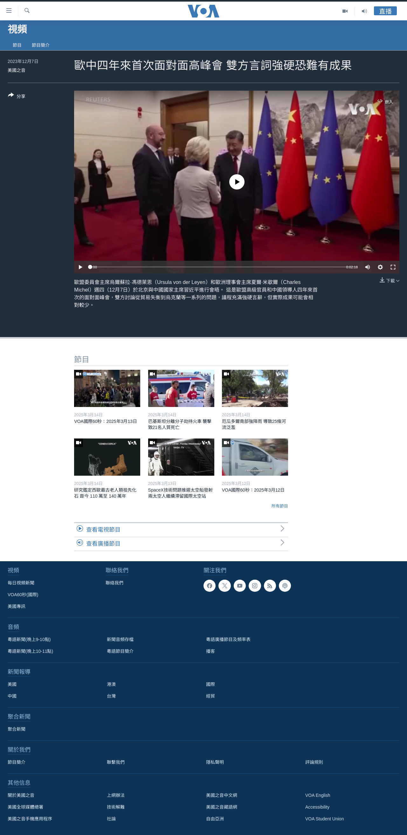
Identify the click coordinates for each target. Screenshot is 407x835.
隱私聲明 (215, 762)
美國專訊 (16, 606)
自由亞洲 (215, 818)
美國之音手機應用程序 (30, 818)
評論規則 (314, 762)
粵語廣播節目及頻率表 (228, 639)
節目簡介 (41, 45)
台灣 (111, 696)
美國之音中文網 (221, 795)
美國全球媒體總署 (25, 807)
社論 (111, 818)
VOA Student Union (324, 818)
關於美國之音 (21, 795)
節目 (17, 45)
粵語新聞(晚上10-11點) (30, 651)
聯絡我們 (114, 582)
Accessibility (317, 807)
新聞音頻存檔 (120, 639)
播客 (210, 651)
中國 (12, 696)
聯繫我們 (116, 762)
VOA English (317, 795)
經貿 (210, 696)
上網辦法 (116, 795)
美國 (12, 684)
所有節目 (280, 506)
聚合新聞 (16, 729)
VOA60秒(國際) (23, 594)
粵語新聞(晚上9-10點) (29, 639)
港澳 (111, 684)
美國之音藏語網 (221, 807)
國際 (210, 684)
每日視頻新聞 (21, 582)
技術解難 (116, 807)
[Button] (16, 97)
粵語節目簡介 (120, 651)
